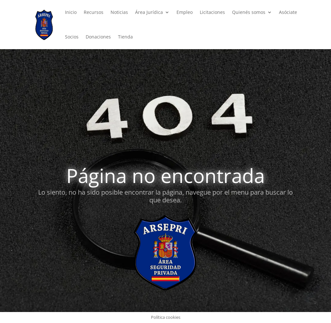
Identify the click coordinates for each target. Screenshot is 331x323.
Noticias (119, 12)
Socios (72, 37)
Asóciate (288, 12)
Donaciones (98, 37)
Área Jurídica (149, 12)
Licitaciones (212, 12)
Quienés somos (248, 12)
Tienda (125, 37)
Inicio (71, 12)
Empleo (184, 12)
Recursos (93, 12)
